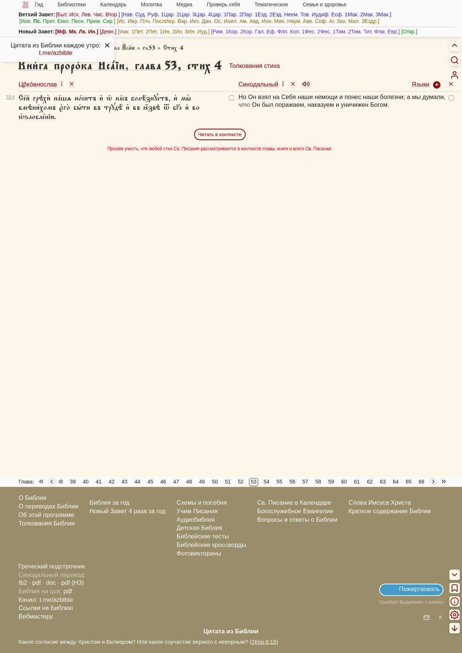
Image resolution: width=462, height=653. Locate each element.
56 (292, 482)
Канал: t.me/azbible (46, 599)
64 (396, 482)
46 (163, 482)
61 (357, 482)
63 (383, 482)
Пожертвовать (419, 589)
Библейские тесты (203, 536)
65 (409, 482)
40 (86, 482)
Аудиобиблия (196, 519)
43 (125, 482)
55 (279, 482)
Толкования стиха (254, 65)
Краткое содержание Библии (389, 511)
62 (370, 482)
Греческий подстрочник (52, 566)
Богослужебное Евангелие (295, 511)
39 (73, 482)
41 (99, 482)
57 (305, 482)
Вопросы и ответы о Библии (297, 519)
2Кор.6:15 (263, 642)
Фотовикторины (199, 553)
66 (422, 482)
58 (318, 482)
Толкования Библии (47, 523)
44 (137, 482)
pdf (67, 591)
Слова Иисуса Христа (379, 502)
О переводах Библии (48, 506)
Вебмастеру (36, 616)
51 (228, 482)
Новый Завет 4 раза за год (127, 511)
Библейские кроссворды (211, 544)
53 (254, 482)
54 (266, 482)
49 (202, 482)
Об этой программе (46, 514)
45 (150, 482)
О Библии (32, 497)
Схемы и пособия (202, 502)
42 (112, 482)
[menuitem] (454, 75)
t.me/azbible (55, 52)
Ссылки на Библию (46, 607)
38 (60, 482)
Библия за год (109, 502)
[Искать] (454, 60)
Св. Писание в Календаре (294, 502)
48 (189, 482)
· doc (49, 582)
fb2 (23, 582)
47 (176, 482)
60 (344, 482)
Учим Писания (197, 511)
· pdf (35, 582)
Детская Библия (199, 527)
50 (215, 482)
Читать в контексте (220, 134)
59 (331, 482)
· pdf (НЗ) (71, 582)
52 (241, 482)
